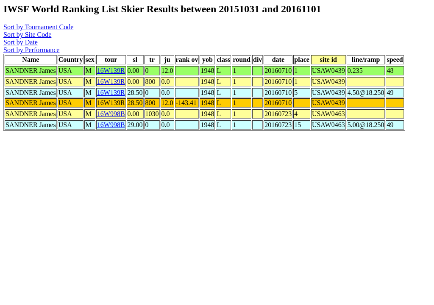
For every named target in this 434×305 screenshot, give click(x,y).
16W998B (111, 113)
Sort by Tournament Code (38, 26)
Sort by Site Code (27, 34)
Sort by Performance (31, 49)
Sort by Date (20, 42)
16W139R (111, 70)
